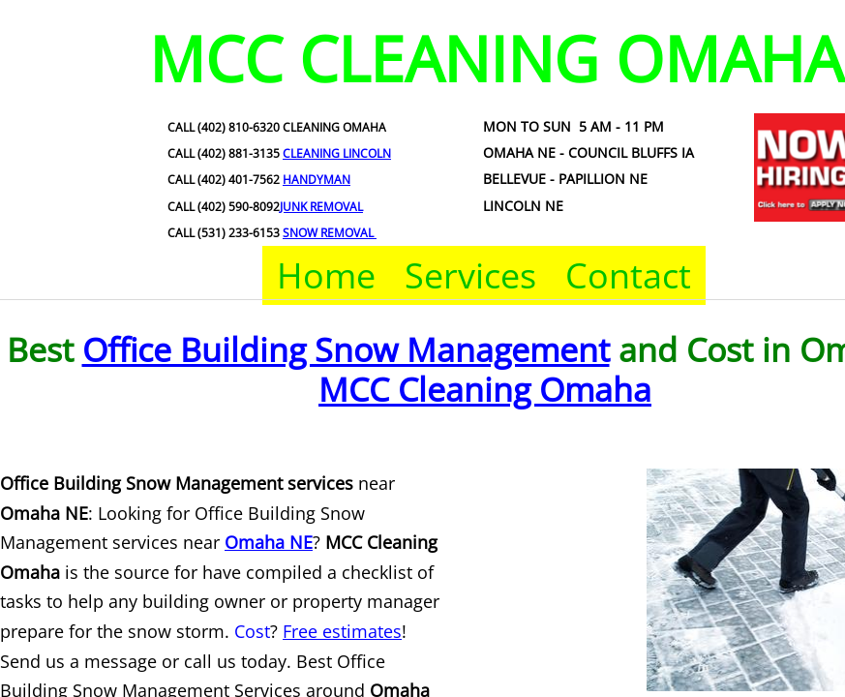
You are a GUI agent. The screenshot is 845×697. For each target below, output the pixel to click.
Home (326, 275)
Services (470, 275)
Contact (628, 275)
